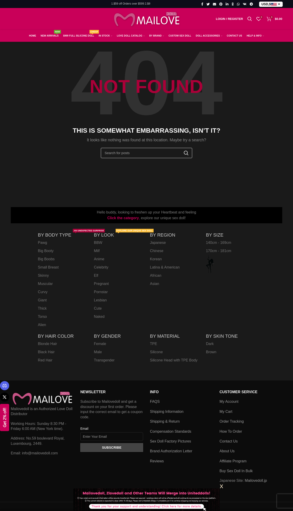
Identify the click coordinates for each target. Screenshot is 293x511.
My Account (229, 401)
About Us (227, 451)
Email (84, 428)
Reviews (157, 461)
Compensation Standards (170, 431)
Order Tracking (232, 421)
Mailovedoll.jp (256, 480)
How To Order (231, 431)
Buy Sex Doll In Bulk (236, 471)
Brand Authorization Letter (171, 451)
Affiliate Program (233, 461)
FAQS (155, 401)
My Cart (226, 412)
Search (186, 153)
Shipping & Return (165, 421)
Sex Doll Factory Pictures (170, 441)
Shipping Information (167, 412)
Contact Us (229, 441)
